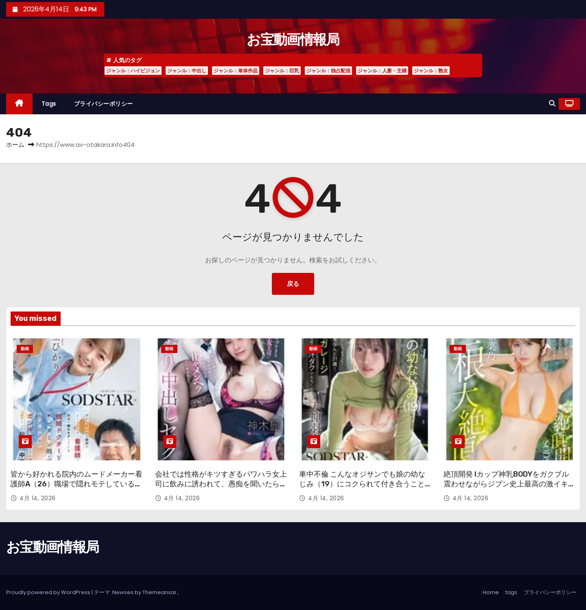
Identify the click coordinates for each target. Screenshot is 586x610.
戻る (293, 283)
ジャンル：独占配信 (328, 70)
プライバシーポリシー (103, 104)
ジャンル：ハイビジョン (133, 70)
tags (49, 104)
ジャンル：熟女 (431, 70)
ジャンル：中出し (186, 70)
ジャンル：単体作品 (236, 70)
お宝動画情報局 (293, 39)
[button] (552, 103)
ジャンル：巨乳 (282, 70)
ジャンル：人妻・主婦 (382, 70)
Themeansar (159, 592)
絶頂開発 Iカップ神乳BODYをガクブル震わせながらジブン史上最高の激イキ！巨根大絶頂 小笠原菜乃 (509, 484)
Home (491, 592)
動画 (25, 349)
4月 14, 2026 (38, 498)
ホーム (15, 144)
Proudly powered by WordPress (49, 592)
